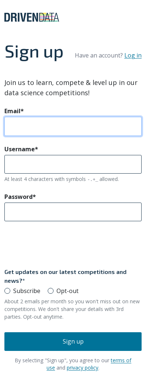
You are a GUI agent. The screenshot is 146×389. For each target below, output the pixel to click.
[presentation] (60, 244)
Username (21, 149)
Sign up (73, 341)
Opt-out (67, 291)
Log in (133, 55)
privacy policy (82, 367)
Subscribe (26, 291)
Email (14, 111)
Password (20, 197)
